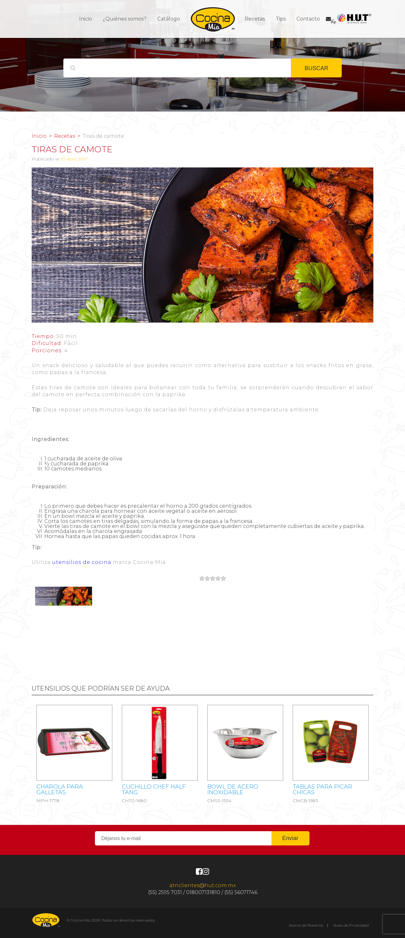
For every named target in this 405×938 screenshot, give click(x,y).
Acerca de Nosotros (306, 925)
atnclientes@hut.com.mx (202, 885)
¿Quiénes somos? (124, 19)
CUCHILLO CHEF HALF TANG (154, 789)
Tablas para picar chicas (322, 789)
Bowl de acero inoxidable (232, 789)
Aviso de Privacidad (351, 925)
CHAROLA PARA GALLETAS (59, 789)
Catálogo (168, 19)
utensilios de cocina (81, 562)
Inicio (85, 19)
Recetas (255, 19)
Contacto (308, 19)
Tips (281, 19)
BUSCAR (316, 68)
